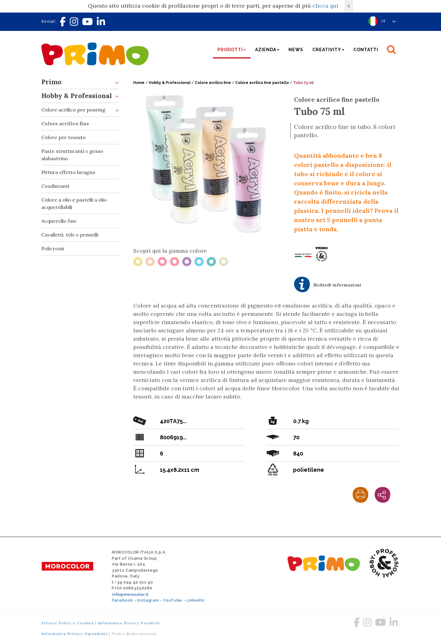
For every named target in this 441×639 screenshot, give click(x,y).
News (295, 49)
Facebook (122, 600)
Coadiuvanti (55, 186)
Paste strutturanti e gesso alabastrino (72, 154)
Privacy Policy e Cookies (67, 623)
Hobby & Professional (80, 96)
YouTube (172, 600)
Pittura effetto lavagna (68, 172)
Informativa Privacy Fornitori (129, 623)
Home (139, 83)
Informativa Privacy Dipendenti (74, 633)
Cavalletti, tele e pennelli (69, 235)
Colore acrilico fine (65, 123)
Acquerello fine (59, 221)
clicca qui (325, 5)
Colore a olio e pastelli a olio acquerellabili (74, 203)
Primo (80, 82)
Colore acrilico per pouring (80, 110)
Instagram (148, 600)
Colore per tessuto (63, 137)
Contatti (365, 49)
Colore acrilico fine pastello (262, 83)
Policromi (52, 248)
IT (389, 21)
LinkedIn (195, 600)
